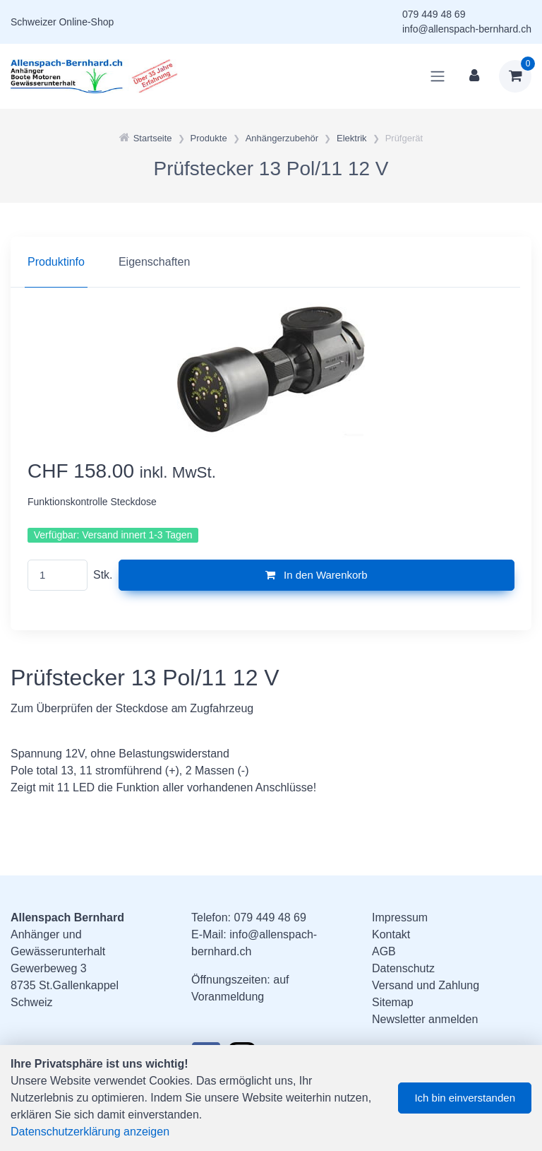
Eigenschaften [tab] (154, 262)
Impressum (400, 917)
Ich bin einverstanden (464, 1098)
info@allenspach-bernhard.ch (466, 29)
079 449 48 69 (434, 14)
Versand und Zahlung (425, 985)
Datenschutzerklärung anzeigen (90, 1132)
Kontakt (391, 934)
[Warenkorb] (515, 76)
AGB (384, 951)
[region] (271, 262)
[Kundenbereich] (474, 76)
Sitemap (393, 1002)
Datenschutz (403, 968)
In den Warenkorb (316, 575)
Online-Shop (86, 22)
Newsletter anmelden (425, 1019)
